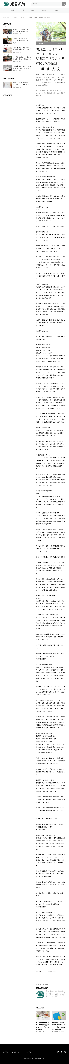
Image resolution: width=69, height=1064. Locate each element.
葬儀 (12, 10)
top (64, 1049)
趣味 (56, 10)
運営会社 (5, 1052)
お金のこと (44, 10)
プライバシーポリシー (17, 1052)
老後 (54, 971)
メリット (45, 971)
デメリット (38, 971)
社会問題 (50, 971)
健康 (32, 10)
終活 (22, 10)
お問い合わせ (29, 1052)
